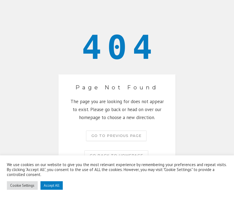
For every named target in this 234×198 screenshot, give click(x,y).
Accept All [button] (51, 185)
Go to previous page (116, 135)
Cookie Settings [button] (22, 185)
